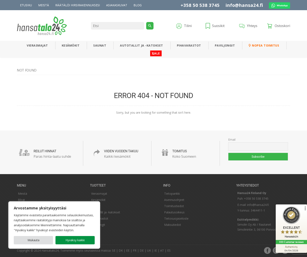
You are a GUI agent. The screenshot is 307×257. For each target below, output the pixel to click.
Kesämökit (71, 45)
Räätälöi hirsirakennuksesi (77, 5)
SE (113, 250)
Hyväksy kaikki (75, 240)
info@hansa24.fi (244, 5)
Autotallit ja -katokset (141, 45)
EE (128, 250)
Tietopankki (172, 194)
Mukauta (33, 240)
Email (231, 139)
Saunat (99, 45)
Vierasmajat (37, 45)
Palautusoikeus (174, 212)
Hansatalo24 (50, 250)
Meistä (43, 5)
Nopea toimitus (264, 45)
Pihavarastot (189, 45)
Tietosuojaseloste (176, 218)
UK (149, 250)
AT (162, 250)
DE (142, 250)
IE (155, 250)
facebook (267, 250)
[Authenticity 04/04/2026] (291, 248)
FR (134, 250)
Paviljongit (225, 45)
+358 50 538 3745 (200, 5)
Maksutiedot (172, 225)
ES (169, 250)
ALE (156, 53)
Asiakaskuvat (116, 5)
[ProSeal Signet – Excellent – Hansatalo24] (291, 223)
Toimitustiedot (174, 206)
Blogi (21, 200)
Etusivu (26, 5)
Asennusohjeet (174, 200)
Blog (137, 5)
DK (121, 250)
